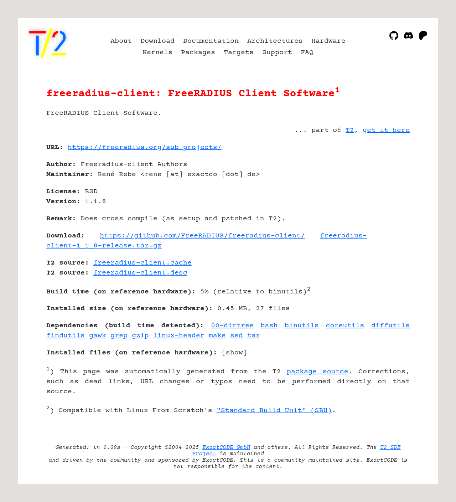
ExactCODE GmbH (226, 447)
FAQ (307, 52)
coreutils (345, 326)
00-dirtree (232, 326)
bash (269, 326)
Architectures (275, 41)
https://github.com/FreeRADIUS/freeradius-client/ (202, 236)
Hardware (328, 41)
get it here (386, 130)
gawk (97, 336)
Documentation (211, 41)
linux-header (178, 336)
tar (253, 336)
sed (236, 336)
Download (157, 41)
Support (277, 52)
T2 (350, 130)
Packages (198, 52)
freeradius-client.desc (140, 273)
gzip (140, 336)
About (121, 41)
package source (317, 372)
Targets (239, 52)
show (234, 353)
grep (119, 336)
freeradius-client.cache (142, 263)
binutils (302, 326)
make (217, 336)
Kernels (157, 52)
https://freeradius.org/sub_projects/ (145, 147)
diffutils (390, 326)
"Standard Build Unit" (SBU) (274, 410)
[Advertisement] (388, 189)
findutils (65, 336)
